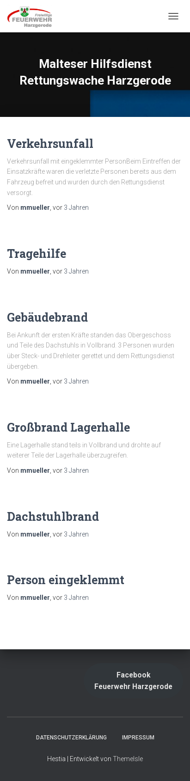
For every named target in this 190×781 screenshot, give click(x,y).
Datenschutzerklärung (71, 737)
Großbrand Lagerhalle (68, 427)
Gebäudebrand (47, 317)
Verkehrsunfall (50, 143)
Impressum (138, 737)
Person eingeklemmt (65, 579)
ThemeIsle (128, 759)
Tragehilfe (36, 253)
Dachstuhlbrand (53, 516)
